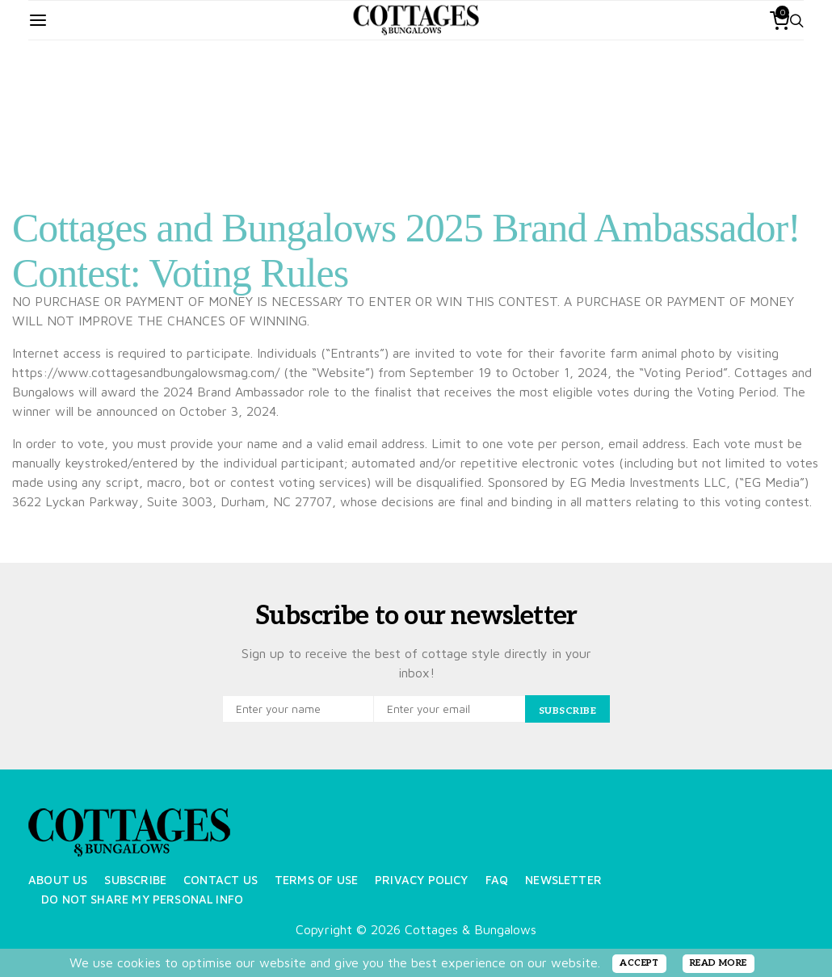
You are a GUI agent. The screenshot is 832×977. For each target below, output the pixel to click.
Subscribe (135, 880)
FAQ (497, 880)
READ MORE (718, 963)
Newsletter (563, 880)
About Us (57, 880)
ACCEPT (639, 963)
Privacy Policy (422, 880)
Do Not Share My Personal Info (142, 899)
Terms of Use (316, 880)
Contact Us (220, 880)
